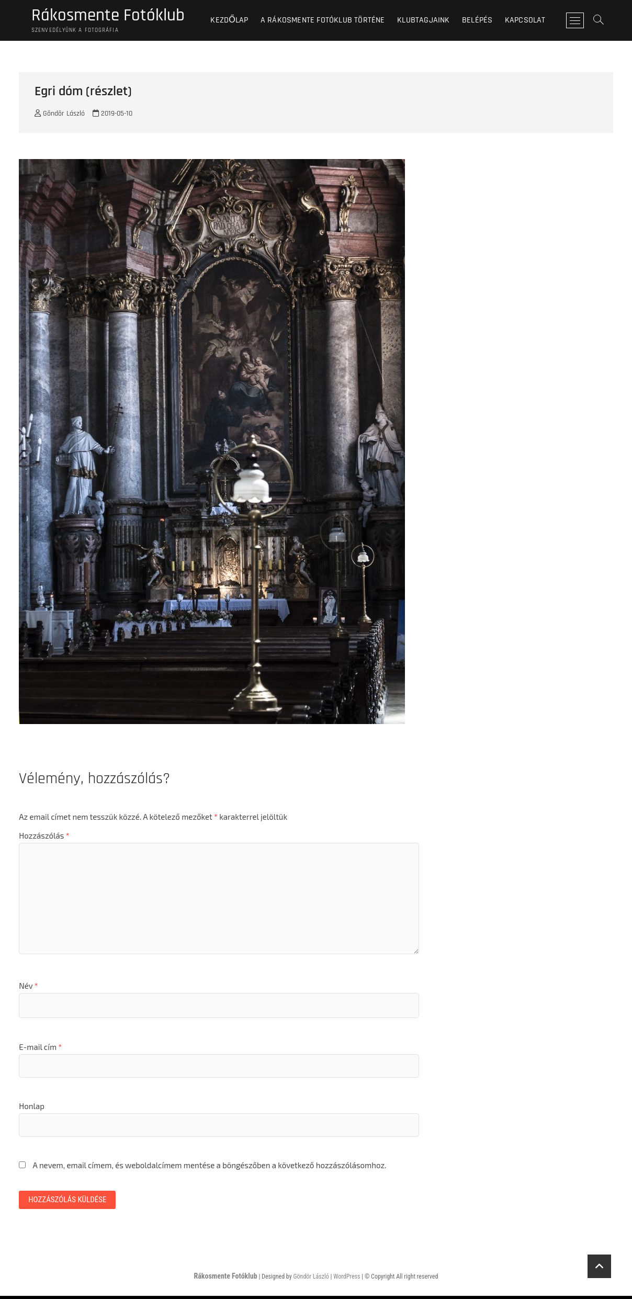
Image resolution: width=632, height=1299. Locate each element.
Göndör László (60, 115)
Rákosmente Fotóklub (114, 16)
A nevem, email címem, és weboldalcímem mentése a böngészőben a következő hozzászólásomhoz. (210, 1167)
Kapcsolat (531, 20)
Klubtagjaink (429, 20)
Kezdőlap (235, 20)
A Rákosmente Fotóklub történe (328, 20)
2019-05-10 (112, 115)
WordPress (346, 1280)
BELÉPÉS (483, 20)
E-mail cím (40, 1049)
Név (28, 987)
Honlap (31, 1108)
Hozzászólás (44, 837)
